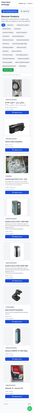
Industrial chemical (8, 40)
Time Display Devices (22, 55)
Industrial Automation (23, 40)
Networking (22, 66)
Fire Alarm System (8, 55)
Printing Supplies (7, 62)
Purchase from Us (10, 11)
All (3, 25)
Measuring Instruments (9, 66)
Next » (29, 404)
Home (21, 3)
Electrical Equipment (18, 36)
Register (30, 3)
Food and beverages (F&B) (19, 43)
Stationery (5, 51)
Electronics (10, 25)
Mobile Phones (7, 29)
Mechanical (6, 43)
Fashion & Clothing (8, 32)
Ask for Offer (8, 70)
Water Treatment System (22, 62)
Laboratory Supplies (23, 58)
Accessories (17, 29)
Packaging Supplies (8, 47)
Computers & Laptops (23, 25)
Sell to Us (25, 11)
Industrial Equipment (8, 58)
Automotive (6, 36)
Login (24, 3)
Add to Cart (17, 112)
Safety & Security (21, 47)
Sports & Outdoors (21, 32)
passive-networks (16, 51)
